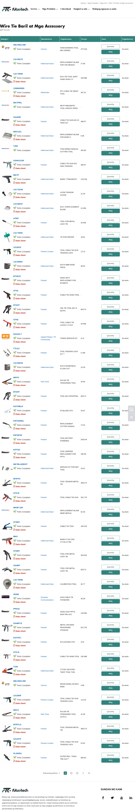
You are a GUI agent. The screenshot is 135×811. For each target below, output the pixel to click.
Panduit (44, 119)
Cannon (44, 49)
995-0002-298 (19, 44)
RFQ (110, 51)
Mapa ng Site (126, 801)
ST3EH (16, 510)
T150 (15, 651)
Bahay (83, 3)
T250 (15, 143)
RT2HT (16, 298)
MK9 (15, 524)
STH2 (15, 312)
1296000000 (18, 87)
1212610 (17, 242)
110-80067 (18, 256)
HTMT (16, 213)
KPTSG (16, 439)
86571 (16, 693)
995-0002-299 (19, 665)
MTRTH (16, 467)
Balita (98, 802)
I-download (66, 9)
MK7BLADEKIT (20, 453)
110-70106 (18, 185)
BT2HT (16, 383)
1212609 (17, 679)
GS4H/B (17, 115)
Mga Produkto (93, 3)
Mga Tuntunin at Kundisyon (9, 801)
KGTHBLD (18, 397)
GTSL (16, 284)
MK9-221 (17, 129)
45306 (16, 580)
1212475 (17, 721)
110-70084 (18, 72)
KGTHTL (17, 622)
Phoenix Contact (47, 246)
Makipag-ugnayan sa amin (104, 9)
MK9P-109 (18, 496)
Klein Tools (45, 373)
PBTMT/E (17, 425)
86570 (16, 369)
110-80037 (18, 199)
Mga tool (103, 3)
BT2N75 (17, 270)
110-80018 (18, 355)
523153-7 (17, 326)
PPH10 (16, 594)
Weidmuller (45, 91)
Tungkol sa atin (80, 9)
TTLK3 (16, 340)
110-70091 (18, 228)
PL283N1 (17, 735)
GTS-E (16, 637)
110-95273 (18, 58)
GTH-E (16, 481)
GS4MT (16, 552)
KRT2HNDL (18, 411)
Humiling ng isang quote (47, 801)
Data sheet (21, 80)
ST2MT (16, 538)
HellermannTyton (47, 63)
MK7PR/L (17, 101)
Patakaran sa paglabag (29, 801)
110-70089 (18, 566)
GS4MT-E (17, 608)
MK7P (16, 171)
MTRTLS (17, 707)
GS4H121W (18, 157)
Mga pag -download (111, 801)
